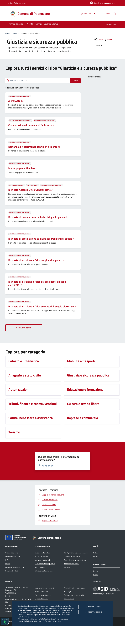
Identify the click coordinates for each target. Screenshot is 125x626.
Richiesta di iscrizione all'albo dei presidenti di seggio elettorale (37, 283)
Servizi (14, 33)
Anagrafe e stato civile (43, 560)
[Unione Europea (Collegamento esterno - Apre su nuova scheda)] (16, 537)
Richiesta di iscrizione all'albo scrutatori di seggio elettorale (42, 306)
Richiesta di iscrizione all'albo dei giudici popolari (36, 260)
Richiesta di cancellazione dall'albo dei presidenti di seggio (41, 239)
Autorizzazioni (40, 567)
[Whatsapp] (94, 13)
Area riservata (69, 598)
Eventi (95, 574)
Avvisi (95, 556)
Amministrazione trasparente (74, 588)
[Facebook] (89, 13)
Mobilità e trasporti (41, 556)
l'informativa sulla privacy (52, 621)
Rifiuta (92, 607)
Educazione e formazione (43, 571)
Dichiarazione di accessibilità (74, 595)
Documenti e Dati (11, 571)
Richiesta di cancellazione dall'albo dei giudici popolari (39, 217)
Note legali (67, 591)
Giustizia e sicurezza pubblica (45, 563)
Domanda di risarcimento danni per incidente (34, 147)
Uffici (7, 560)
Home (7, 33)
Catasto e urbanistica (42, 552)
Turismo (67, 567)
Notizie (95, 552)
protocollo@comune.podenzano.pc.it (18, 599)
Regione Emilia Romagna (17, 3)
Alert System (16, 101)
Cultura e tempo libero (72, 556)
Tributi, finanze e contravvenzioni (76, 552)
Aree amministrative (12, 556)
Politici (7, 563)
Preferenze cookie (61, 619)
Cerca (75, 80)
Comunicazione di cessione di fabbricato (31, 125)
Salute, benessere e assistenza (75, 560)
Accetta (93, 612)
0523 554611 (13, 593)
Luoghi (95, 571)
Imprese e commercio (71, 563)
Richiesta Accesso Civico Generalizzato (30, 190)
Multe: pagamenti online (23, 168)
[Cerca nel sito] (114, 13)
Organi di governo (11, 552)
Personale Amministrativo (14, 567)
